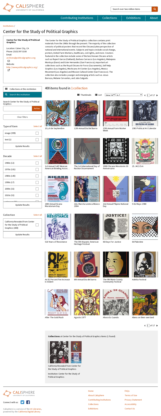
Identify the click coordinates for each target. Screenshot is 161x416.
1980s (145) (10, 176)
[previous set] (144, 95)
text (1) (8, 139)
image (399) (10, 133)
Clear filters (22, 117)
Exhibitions (133, 18)
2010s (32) (9, 195)
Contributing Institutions (77, 18)
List (98, 95)
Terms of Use (131, 395)
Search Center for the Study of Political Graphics (21, 103)
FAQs (127, 391)
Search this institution (20, 94)
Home (91, 391)
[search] (155, 9)
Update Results (22, 146)
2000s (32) (9, 188)
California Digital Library (29, 411)
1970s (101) (10, 169)
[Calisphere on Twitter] (22, 402)
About (154, 18)
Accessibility (130, 404)
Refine (37, 108)
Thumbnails (84, 95)
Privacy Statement (133, 399)
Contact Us (130, 408)
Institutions (8, 26)
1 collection (79, 88)
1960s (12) (9, 163)
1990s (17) (9, 182)
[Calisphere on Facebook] (28, 402)
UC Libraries (35, 408)
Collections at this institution (23, 89)
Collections (109, 18)
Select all (37, 126)
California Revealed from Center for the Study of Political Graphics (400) (19, 225)
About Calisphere (96, 395)
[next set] (157, 95)
